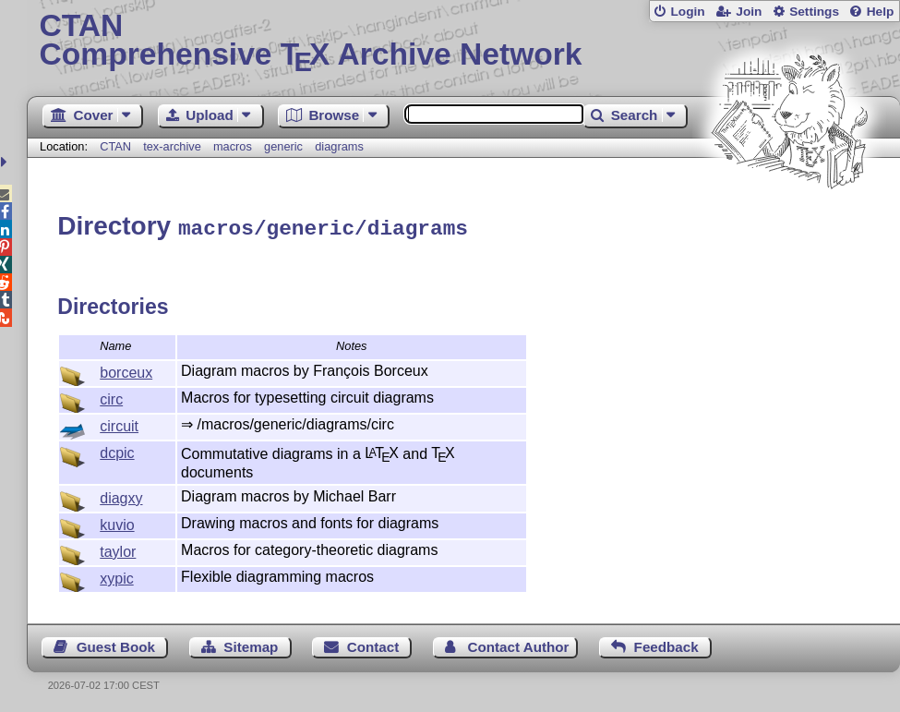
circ (111, 396)
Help (880, 11)
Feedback (666, 644)
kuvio (117, 522)
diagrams (339, 146)
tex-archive (172, 146)
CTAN (115, 146)
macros (232, 146)
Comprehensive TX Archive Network (464, 41)
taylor (118, 549)
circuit (119, 423)
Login (687, 11)
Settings (814, 11)
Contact (373, 644)
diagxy (121, 495)
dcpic (117, 450)
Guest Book (116, 644)
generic (283, 146)
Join (749, 11)
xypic (116, 576)
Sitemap (250, 644)
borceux (126, 370)
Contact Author (519, 644)
